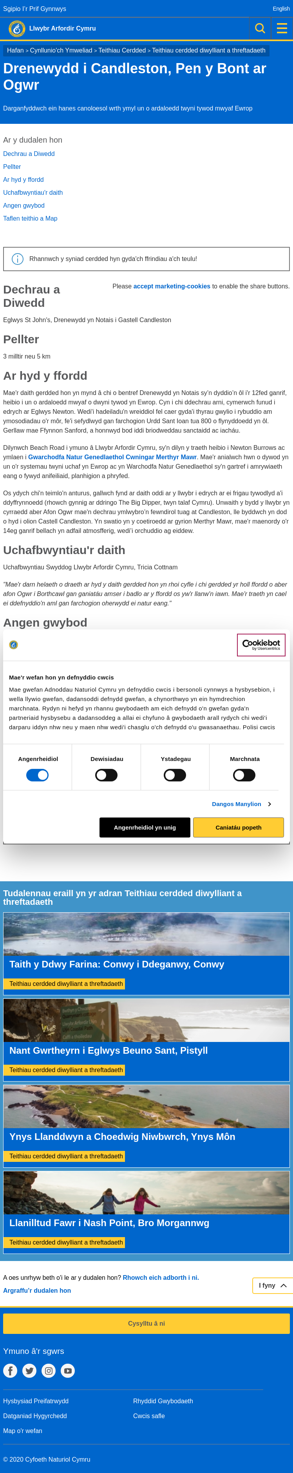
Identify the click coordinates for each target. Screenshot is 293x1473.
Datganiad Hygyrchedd (35, 1416)
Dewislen (282, 28)
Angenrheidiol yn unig (145, 827)
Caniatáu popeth (238, 827)
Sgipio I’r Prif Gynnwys (34, 8)
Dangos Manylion (236, 804)
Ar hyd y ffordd (23, 179)
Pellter (12, 166)
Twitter (29, 1371)
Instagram (49, 1371)
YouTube (68, 1371)
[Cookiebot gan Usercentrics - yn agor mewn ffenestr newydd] (261, 645)
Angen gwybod (24, 205)
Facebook (10, 1371)
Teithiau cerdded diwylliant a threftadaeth (209, 50)
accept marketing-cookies (172, 286)
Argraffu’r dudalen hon (37, 1290)
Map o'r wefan (22, 1431)
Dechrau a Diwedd (29, 153)
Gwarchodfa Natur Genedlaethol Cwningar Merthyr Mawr (112, 457)
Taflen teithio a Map (30, 218)
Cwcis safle (149, 1416)
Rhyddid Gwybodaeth (163, 1401)
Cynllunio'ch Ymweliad (61, 50)
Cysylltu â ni (146, 1323)
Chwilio (260, 28)
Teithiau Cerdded (122, 50)
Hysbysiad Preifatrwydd (36, 1401)
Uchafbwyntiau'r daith (33, 192)
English (281, 8)
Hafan (15, 50)
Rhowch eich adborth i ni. (161, 1277)
